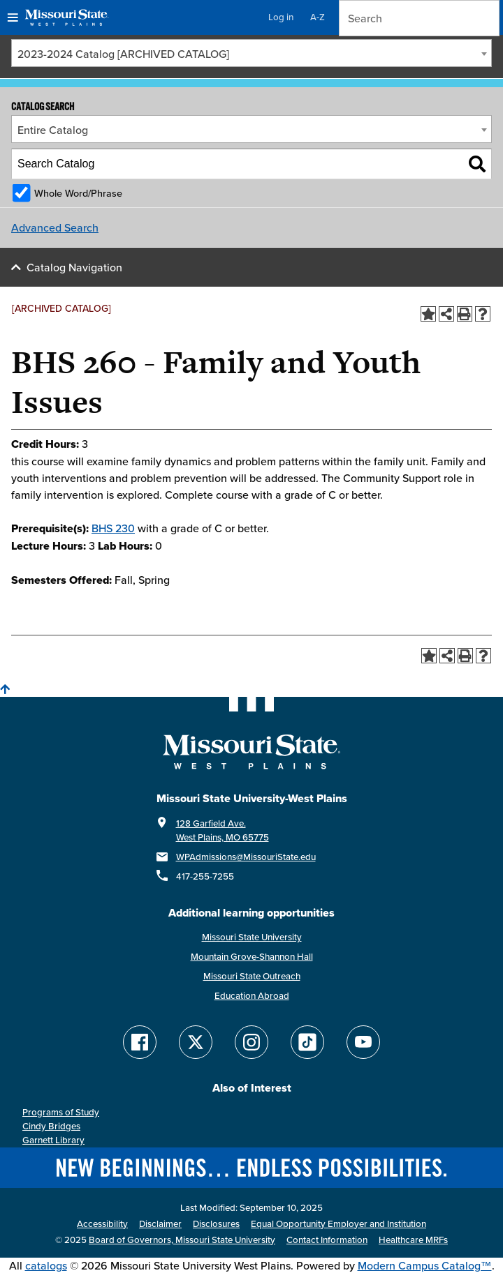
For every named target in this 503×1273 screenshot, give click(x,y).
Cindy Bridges (51, 1126)
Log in (280, 17)
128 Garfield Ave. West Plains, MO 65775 (222, 830)
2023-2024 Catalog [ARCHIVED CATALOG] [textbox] (123, 53)
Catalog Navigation (74, 267)
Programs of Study (60, 1112)
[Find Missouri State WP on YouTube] (363, 1042)
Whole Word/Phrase (78, 193)
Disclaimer (160, 1223)
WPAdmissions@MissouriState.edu (246, 857)
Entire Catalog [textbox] (52, 129)
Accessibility (102, 1223)
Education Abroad (251, 995)
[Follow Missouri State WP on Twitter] (195, 1042)
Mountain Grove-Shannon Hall (252, 956)
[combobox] (251, 53)
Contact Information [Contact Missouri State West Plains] (326, 1239)
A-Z (317, 17)
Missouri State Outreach (251, 976)
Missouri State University (252, 937)
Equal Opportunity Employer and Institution (338, 1223)
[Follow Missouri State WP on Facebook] (139, 1042)
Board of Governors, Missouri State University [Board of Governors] (182, 1239)
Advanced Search (55, 227)
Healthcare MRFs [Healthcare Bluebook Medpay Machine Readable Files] (413, 1239)
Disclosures (216, 1223)
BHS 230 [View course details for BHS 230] (113, 528)
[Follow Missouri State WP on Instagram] (251, 1042)
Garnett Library (53, 1140)
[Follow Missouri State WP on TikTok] (307, 1042)
